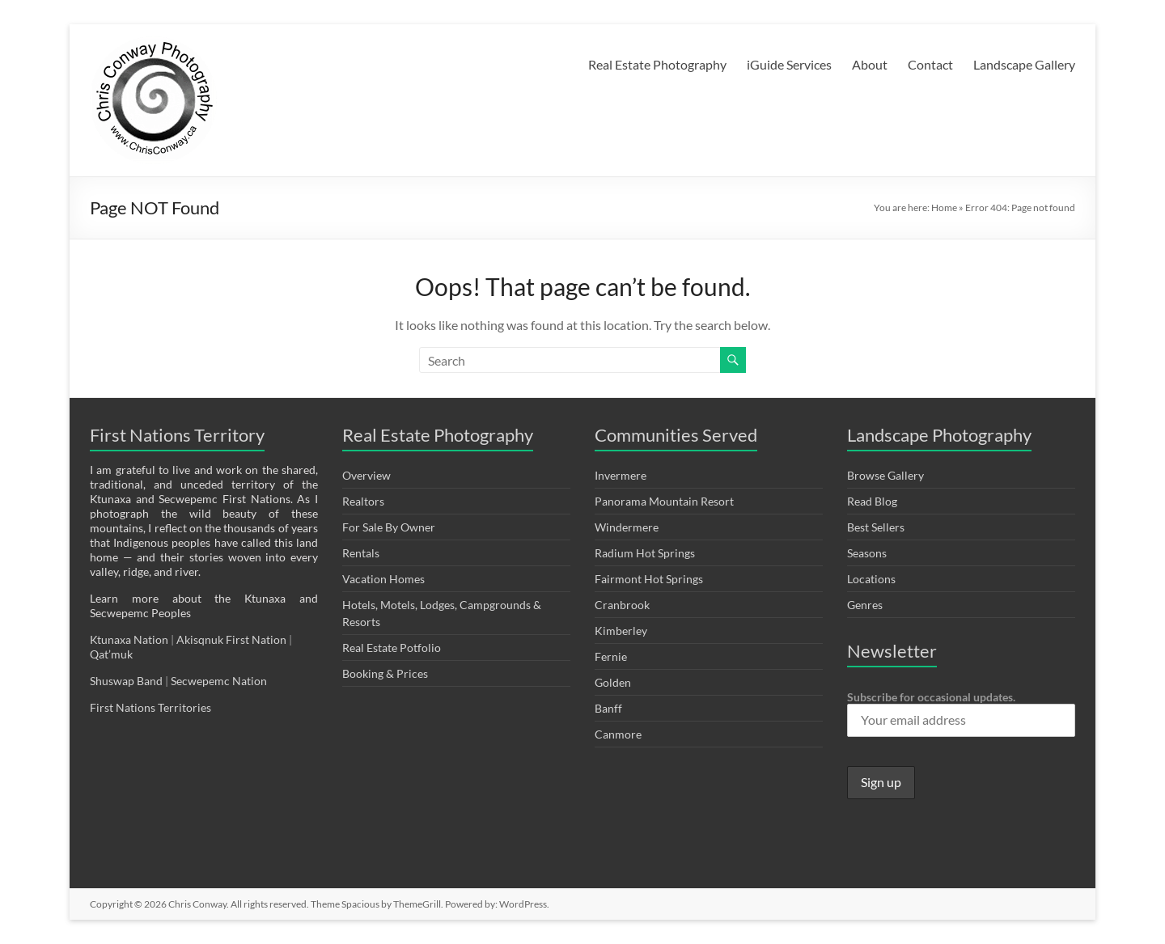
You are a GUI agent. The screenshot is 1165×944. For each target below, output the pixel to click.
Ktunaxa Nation (130, 639)
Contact (930, 64)
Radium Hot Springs (645, 553)
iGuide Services (789, 64)
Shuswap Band (126, 681)
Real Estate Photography (657, 64)
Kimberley (621, 630)
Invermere (620, 475)
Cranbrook (622, 605)
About (870, 64)
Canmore (618, 734)
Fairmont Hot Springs (649, 579)
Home (944, 207)
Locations (871, 579)
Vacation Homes (383, 579)
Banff (608, 708)
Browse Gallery (885, 475)
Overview (366, 475)
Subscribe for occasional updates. (961, 713)
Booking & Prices (385, 673)
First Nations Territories (152, 707)
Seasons (867, 553)
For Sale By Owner (388, 527)
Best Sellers (875, 527)
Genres (865, 605)
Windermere (627, 527)
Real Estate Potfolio (391, 647)
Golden (613, 682)
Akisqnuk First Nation (231, 639)
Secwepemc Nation (219, 681)
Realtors (363, 501)
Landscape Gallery (1024, 64)
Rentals (360, 553)
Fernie (611, 656)
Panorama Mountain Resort (664, 501)
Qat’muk (112, 654)
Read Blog (872, 501)
